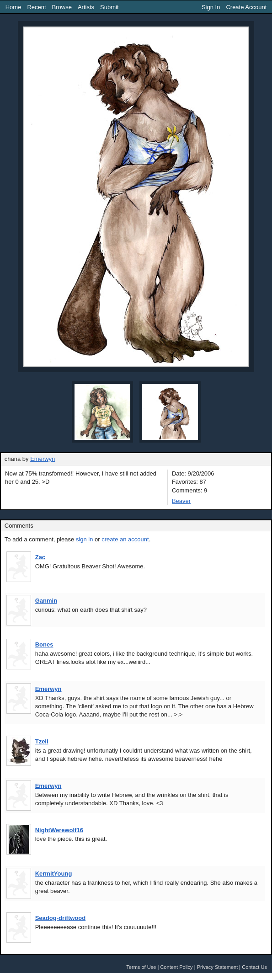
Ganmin (46, 600)
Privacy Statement (217, 967)
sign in (84, 539)
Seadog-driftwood (60, 917)
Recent (36, 7)
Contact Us (254, 967)
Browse (62, 7)
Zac (40, 557)
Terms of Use (141, 967)
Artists (86, 7)
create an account (125, 539)
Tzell (41, 741)
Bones (44, 644)
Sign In (211, 7)
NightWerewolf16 (59, 830)
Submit (109, 7)
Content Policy (176, 967)
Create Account (246, 7)
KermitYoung (53, 873)
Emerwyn (42, 458)
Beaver (181, 500)
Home (13, 7)
